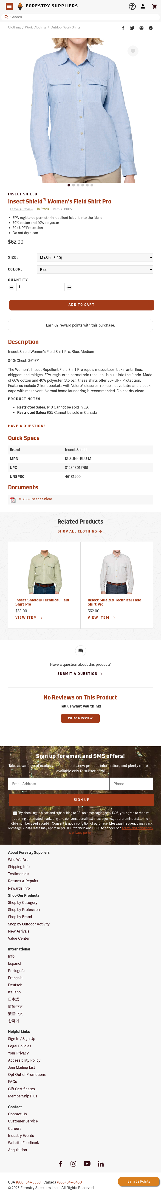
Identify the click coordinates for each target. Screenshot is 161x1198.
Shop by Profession (24, 910)
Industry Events (21, 1135)
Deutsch (15, 985)
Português (16, 971)
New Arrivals (18, 931)
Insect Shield (22, 194)
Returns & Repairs (23, 881)
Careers (14, 1128)
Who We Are (18, 859)
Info (11, 956)
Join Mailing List (21, 1067)
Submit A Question (80, 674)
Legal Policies (19, 1046)
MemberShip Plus (22, 1096)
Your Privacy (18, 1053)
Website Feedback (23, 1143)
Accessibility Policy (24, 1060)
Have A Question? (27, 426)
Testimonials (18, 874)
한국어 (13, 1021)
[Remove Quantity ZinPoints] (11, 287)
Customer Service (23, 1121)
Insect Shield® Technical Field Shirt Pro (42, 602)
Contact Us (17, 1114)
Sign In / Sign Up (21, 1039)
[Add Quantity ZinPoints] (69, 287)
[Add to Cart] (81, 305)
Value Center (19, 938)
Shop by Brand (20, 917)
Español (14, 963)
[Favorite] (132, 50)
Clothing (14, 27)
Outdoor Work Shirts (65, 27)
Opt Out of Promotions (27, 1074)
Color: (15, 269)
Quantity (18, 280)
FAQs (12, 1082)
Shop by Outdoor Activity (29, 924)
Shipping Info (19, 867)
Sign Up (82, 800)
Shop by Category (22, 902)
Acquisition (17, 1150)
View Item (29, 618)
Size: (13, 257)
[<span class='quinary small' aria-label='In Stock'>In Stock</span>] (43, 209)
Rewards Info (19, 888)
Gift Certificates (21, 1089)
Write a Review (80, 718)
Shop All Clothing (80, 532)
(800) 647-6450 (69, 1182)
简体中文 (15, 1006)
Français (15, 978)
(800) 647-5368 (28, 1182)
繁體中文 (15, 1014)
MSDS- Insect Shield (34, 499)
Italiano (14, 992)
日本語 (13, 999)
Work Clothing (35, 27)
